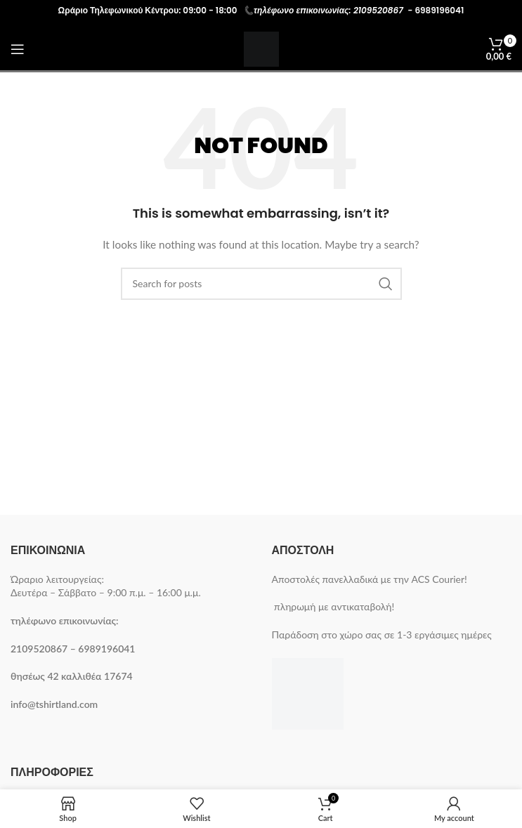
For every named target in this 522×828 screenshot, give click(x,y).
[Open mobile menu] (18, 49)
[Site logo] (261, 48)
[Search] (261, 284)
